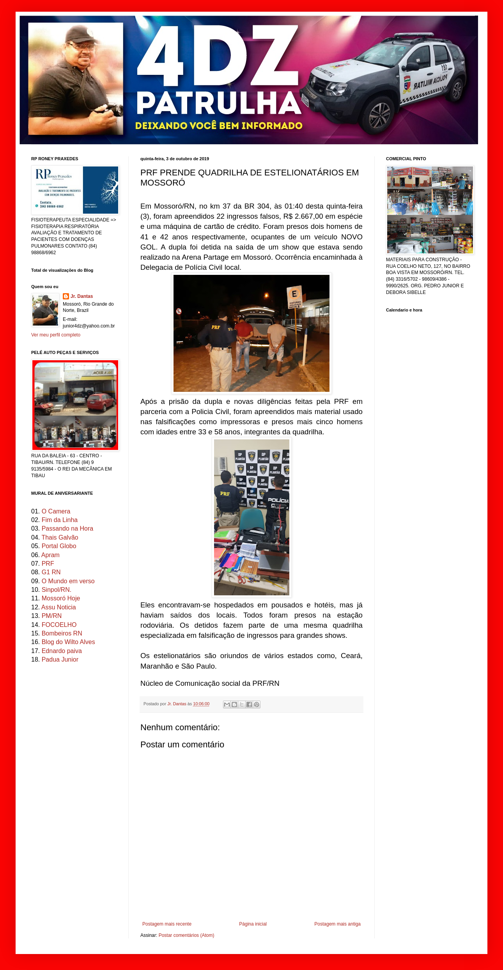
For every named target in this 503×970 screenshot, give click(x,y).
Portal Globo (59, 546)
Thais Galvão (59, 537)
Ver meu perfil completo (55, 335)
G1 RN (51, 572)
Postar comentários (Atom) (186, 935)
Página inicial (253, 924)
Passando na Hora (68, 528)
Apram (50, 555)
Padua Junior (60, 659)
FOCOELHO (59, 624)
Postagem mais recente (166, 924)
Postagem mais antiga (337, 924)
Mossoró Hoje (61, 598)
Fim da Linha (60, 520)
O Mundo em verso (68, 581)
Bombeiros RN (62, 633)
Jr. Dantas (177, 703)
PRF (48, 563)
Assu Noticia (58, 607)
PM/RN (52, 615)
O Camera (56, 511)
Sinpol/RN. (56, 589)
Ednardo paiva (62, 651)
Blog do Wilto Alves (68, 642)
